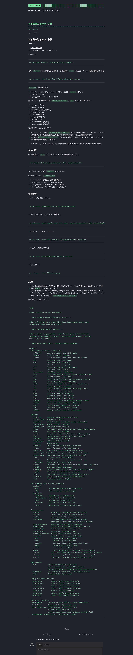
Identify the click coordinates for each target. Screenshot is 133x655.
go (30, 33)
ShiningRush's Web (46, 10)
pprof (36, 33)
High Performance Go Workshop (44, 50)
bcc (85, 291)
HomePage (32, 10)
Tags (58, 10)
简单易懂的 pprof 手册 (40, 23)
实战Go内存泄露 (36, 48)
